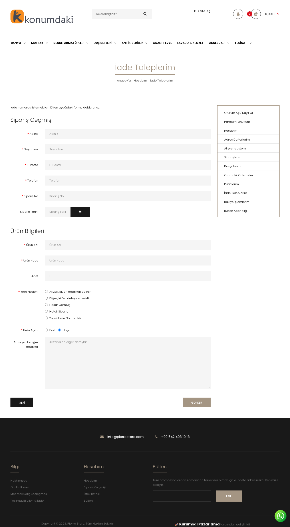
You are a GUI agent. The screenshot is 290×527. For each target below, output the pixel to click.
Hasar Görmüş (59, 305)
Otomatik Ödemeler (238, 175)
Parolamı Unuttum (237, 122)
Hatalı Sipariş (58, 311)
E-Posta (32, 165)
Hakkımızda (18, 480)
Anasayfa (124, 80)
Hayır (64, 330)
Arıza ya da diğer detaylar (26, 344)
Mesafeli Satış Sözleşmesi (29, 494)
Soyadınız (31, 149)
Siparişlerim (232, 157)
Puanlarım (231, 184)
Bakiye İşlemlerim (237, 202)
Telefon (32, 180)
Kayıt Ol (247, 113)
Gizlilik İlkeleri (19, 487)
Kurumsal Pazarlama (199, 524)
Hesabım (140, 80)
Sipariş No (31, 196)
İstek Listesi (92, 494)
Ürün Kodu (30, 260)
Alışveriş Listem (235, 148)
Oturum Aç (232, 113)
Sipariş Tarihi (29, 212)
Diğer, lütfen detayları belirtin (70, 298)
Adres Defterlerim (237, 139)
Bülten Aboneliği (236, 211)
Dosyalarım (232, 166)
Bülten (88, 500)
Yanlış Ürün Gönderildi (65, 318)
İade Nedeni (29, 292)
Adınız (34, 134)
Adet (34, 276)
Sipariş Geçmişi (95, 487)
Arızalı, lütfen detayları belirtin (70, 292)
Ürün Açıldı (30, 330)
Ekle (229, 496)
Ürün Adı (32, 245)
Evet (50, 330)
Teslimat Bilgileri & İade (27, 500)
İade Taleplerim (161, 80)
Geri (22, 402)
